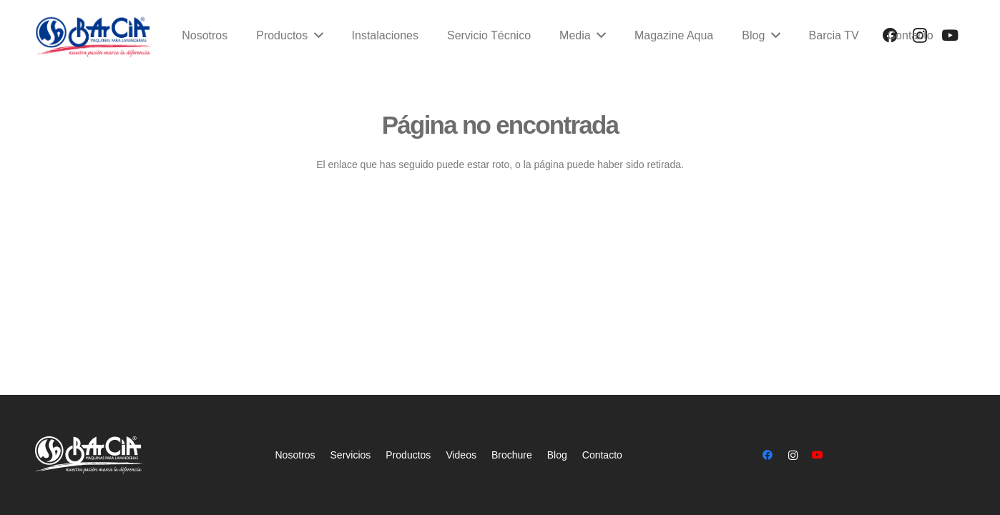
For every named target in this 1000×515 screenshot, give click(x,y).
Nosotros (295, 455)
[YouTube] (950, 36)
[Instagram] (792, 455)
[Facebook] (767, 455)
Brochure (511, 455)
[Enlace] (93, 36)
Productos (408, 455)
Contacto (602, 455)
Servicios (350, 455)
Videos (461, 455)
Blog (557, 455)
